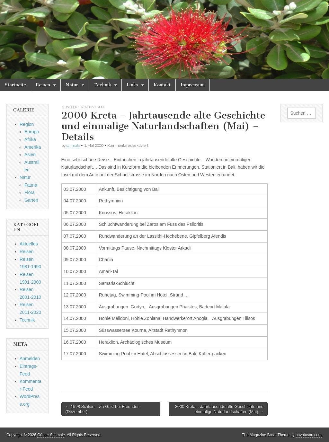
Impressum (193, 85)
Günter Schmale (51, 435)
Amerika (32, 147)
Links (132, 85)
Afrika (30, 139)
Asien (30, 154)
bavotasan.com (309, 435)
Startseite (15, 85)
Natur (72, 85)
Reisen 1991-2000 (90, 107)
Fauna (30, 185)
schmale (73, 145)
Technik (102, 85)
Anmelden (30, 358)
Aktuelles (29, 243)
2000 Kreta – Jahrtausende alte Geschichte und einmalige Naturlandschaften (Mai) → (219, 409)
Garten (31, 200)
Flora (29, 192)
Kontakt (162, 85)
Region (27, 124)
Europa (31, 131)
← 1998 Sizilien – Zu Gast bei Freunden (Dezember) (103, 409)
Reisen (43, 85)
